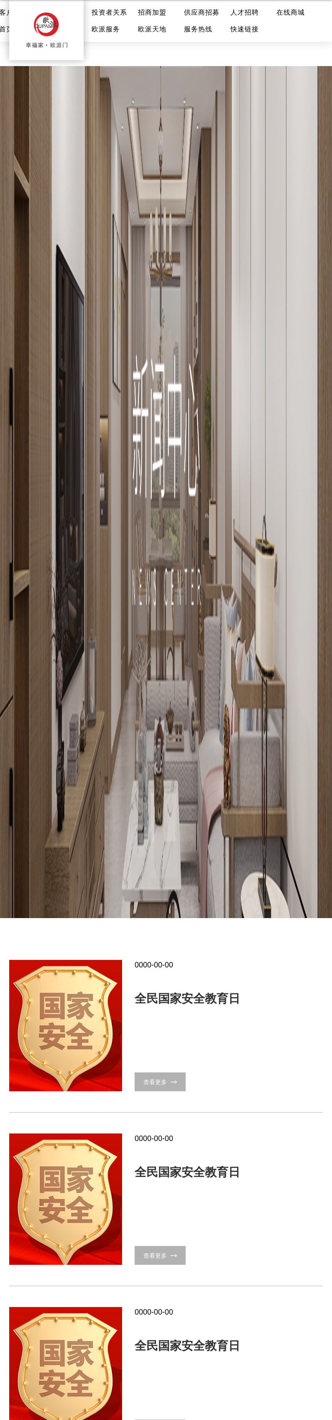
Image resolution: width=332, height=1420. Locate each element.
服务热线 (198, 29)
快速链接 (244, 29)
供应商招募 (202, 12)
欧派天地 (152, 29)
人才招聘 (244, 12)
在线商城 (290, 12)
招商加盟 (152, 12)
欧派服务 (106, 29)
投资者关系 (109, 12)
